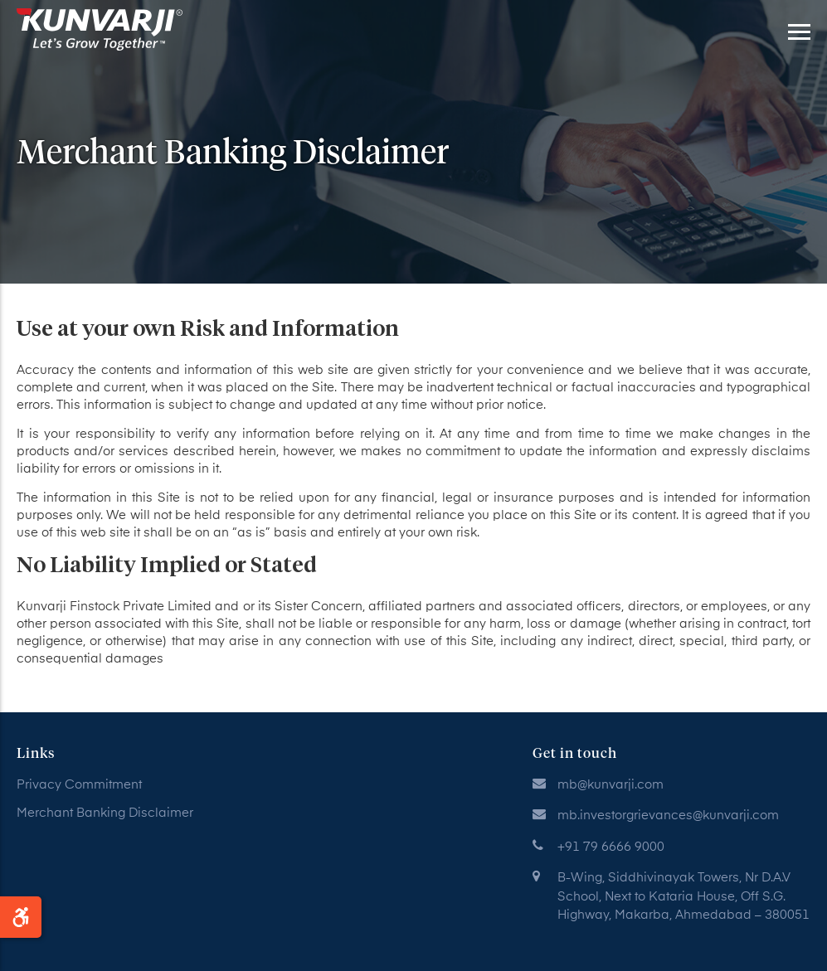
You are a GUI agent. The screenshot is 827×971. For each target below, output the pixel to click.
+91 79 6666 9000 (610, 847)
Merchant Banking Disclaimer (105, 813)
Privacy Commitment (79, 785)
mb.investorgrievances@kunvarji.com (668, 815)
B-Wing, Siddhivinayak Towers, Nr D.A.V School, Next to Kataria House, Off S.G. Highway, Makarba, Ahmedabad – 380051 (683, 896)
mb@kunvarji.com (610, 785)
